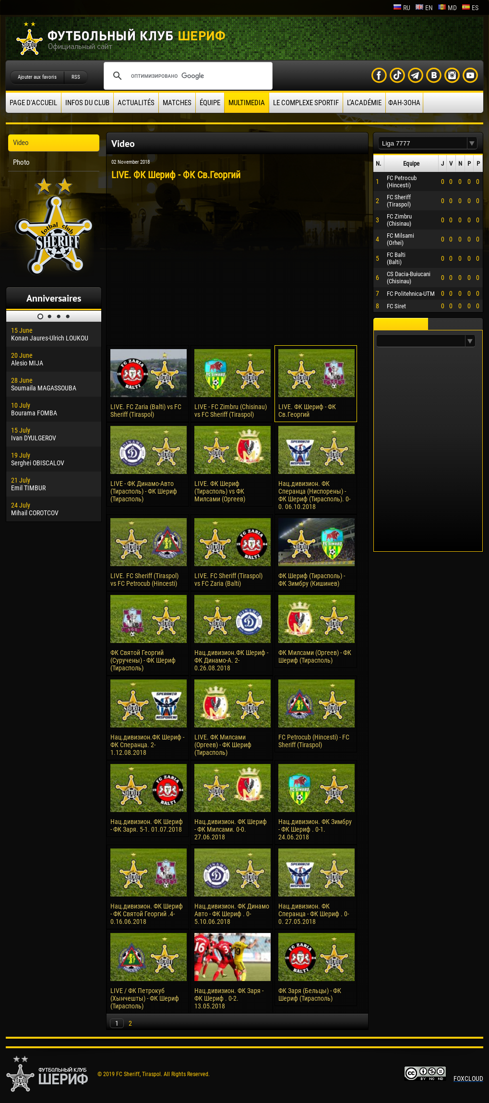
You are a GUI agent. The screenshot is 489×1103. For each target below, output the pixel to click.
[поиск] (186, 76)
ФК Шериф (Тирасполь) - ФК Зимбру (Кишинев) (311, 579)
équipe (210, 102)
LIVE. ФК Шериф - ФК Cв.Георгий (307, 410)
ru (401, 8)
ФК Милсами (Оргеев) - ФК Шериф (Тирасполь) (314, 656)
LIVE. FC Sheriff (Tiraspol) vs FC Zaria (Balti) (228, 579)
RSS (76, 77)
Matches (177, 102)
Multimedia (246, 102)
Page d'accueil (33, 102)
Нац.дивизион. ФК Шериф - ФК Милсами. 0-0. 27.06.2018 (230, 829)
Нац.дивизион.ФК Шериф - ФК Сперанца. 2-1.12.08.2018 (147, 744)
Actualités (136, 102)
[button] (472, 143)
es (470, 8)
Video (21, 142)
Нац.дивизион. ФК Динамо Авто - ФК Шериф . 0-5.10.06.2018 (231, 913)
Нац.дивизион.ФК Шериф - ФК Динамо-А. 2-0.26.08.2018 (231, 660)
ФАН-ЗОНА (404, 102)
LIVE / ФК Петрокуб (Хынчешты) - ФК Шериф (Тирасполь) (144, 998)
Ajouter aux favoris (37, 77)
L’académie (364, 102)
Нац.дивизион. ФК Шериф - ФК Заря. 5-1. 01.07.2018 (146, 825)
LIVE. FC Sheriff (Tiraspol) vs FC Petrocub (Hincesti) (144, 579)
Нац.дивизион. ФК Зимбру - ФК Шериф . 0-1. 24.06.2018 (315, 829)
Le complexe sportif (306, 102)
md (447, 8)
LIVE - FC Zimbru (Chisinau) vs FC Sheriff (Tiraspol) (230, 410)
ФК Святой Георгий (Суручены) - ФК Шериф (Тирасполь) (143, 660)
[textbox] (422, 143)
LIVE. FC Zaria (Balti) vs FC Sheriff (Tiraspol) (145, 410)
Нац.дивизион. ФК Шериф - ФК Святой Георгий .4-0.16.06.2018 (146, 913)
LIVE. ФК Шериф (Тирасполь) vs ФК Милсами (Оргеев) (219, 491)
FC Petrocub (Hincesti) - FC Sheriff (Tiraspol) (313, 741)
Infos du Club (87, 102)
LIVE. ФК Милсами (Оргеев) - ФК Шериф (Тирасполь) (222, 744)
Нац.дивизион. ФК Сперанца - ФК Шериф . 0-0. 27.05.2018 (313, 913)
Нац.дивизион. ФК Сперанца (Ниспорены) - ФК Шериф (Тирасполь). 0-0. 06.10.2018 (314, 495)
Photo (21, 162)
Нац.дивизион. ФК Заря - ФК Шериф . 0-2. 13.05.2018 (228, 998)
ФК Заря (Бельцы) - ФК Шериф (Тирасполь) (309, 994)
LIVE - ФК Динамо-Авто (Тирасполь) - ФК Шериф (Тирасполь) (143, 491)
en (424, 8)
